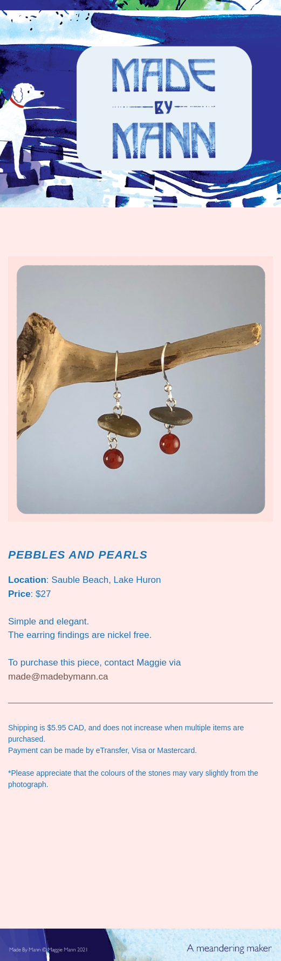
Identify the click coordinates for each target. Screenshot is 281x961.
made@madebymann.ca (58, 676)
